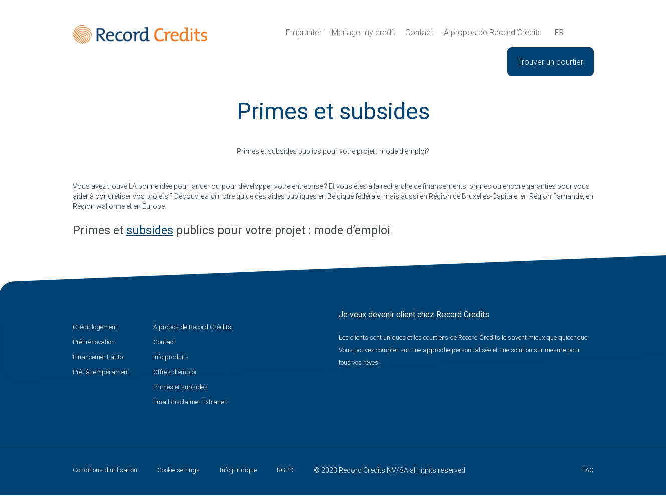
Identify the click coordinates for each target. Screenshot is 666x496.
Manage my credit (363, 32)
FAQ (588, 470)
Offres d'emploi (174, 372)
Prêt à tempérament (101, 372)
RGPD (285, 470)
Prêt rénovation (94, 342)
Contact (419, 32)
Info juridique (238, 470)
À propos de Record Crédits (192, 327)
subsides (149, 230)
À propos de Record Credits (492, 32)
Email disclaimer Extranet (189, 402)
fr (559, 32)
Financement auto (98, 357)
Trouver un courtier (550, 62)
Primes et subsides (180, 387)
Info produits (171, 357)
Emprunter (304, 32)
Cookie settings (178, 470)
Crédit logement (95, 327)
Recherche (577, 32)
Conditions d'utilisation (105, 470)
